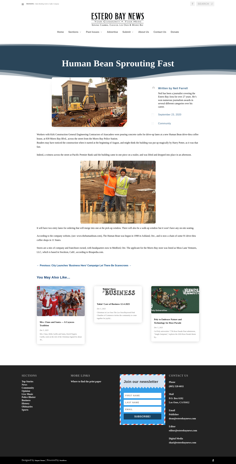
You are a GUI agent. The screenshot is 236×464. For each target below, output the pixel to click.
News (24, 384)
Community (164, 123)
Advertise (112, 32)
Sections (73, 32)
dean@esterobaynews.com (182, 418)
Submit (127, 32)
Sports (25, 409)
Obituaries (27, 406)
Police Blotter (29, 397)
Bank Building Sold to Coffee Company (47, 4)
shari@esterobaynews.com (182, 442)
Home (60, 32)
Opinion (26, 391)
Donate (175, 32)
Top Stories (27, 381)
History (26, 403)
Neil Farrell (180, 88)
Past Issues (92, 32)
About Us (143, 32)
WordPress (63, 460)
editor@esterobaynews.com (183, 430)
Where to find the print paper (86, 381)
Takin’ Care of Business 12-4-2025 (113, 304)
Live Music (27, 394)
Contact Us (160, 32)
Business (26, 400)
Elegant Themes (40, 460)
